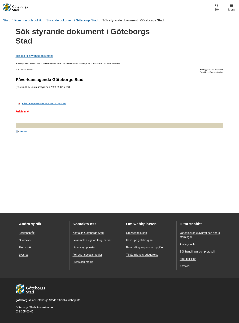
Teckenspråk (27, 232)
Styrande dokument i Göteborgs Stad (72, 20)
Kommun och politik (28, 20)
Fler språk (25, 247)
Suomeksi (25, 240)
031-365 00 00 (24, 311)
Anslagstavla (187, 244)
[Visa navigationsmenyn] (231, 7)
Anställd (185, 266)
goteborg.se (24, 300)
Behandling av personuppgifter (145, 247)
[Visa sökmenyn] (216, 7)
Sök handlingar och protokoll (197, 251)
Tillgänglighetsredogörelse (142, 254)
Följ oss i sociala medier (87, 254)
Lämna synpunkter (84, 247)
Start (6, 20)
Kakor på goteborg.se (139, 240)
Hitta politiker (188, 258)
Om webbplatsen (136, 232)
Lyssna (23, 254)
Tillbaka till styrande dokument (34, 55)
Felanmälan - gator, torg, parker (92, 240)
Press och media (83, 261)
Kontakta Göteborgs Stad (88, 232)
